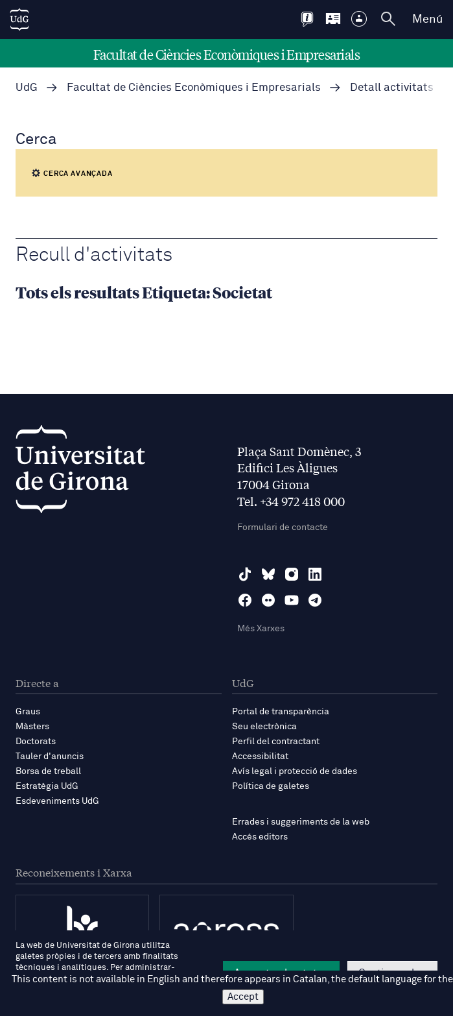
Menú (427, 19)
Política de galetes (270, 786)
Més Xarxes (261, 628)
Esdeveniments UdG (57, 801)
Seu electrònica (264, 726)
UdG (27, 87)
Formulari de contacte (282, 527)
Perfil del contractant (275, 741)
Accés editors (260, 836)
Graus (28, 711)
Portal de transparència (280, 711)
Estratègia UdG (47, 786)
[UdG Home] (19, 19)
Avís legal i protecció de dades (294, 771)
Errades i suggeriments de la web (300, 822)
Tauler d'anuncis (50, 756)
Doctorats (36, 741)
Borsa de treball (48, 771)
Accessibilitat (260, 756)
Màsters (32, 726)
